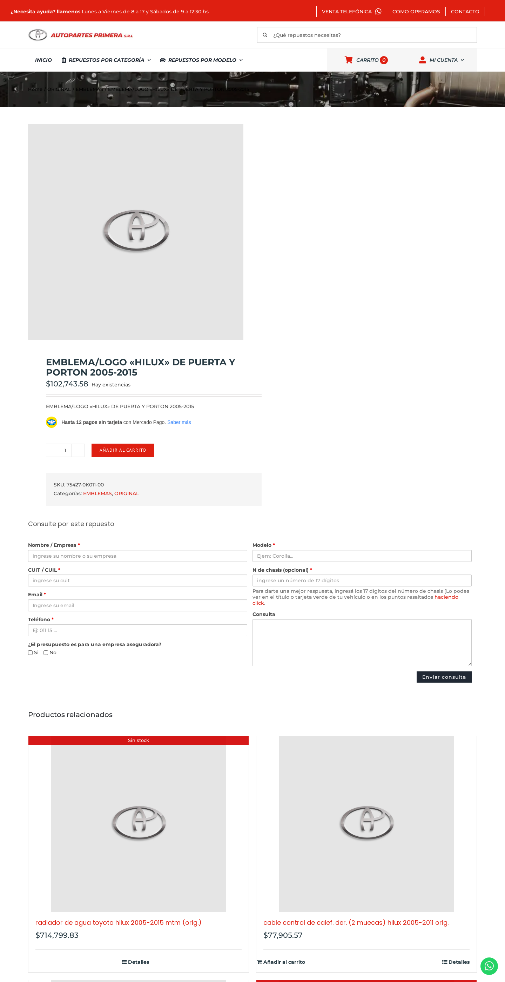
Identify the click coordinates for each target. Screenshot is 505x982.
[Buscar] (265, 35)
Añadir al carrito (123, 450)
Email (37, 595)
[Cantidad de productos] (65, 450)
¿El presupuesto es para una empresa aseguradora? (94, 645)
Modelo (263, 545)
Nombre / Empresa (54, 545)
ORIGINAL (126, 493)
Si (33, 653)
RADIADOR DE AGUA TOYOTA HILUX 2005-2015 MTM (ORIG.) (118, 922)
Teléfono (41, 620)
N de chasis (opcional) (282, 570)
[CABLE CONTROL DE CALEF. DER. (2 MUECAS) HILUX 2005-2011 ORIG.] (366, 824)
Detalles (138, 962)
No (49, 653)
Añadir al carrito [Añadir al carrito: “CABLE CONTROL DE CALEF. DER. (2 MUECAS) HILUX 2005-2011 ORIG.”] (284, 962)
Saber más (179, 422)
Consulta (263, 614)
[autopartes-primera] (80, 30)
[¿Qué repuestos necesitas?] (367, 35)
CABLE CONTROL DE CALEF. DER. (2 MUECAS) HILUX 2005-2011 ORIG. (356, 922)
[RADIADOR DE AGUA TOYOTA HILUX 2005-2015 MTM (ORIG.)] (138, 824)
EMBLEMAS (97, 493)
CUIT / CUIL (44, 570)
